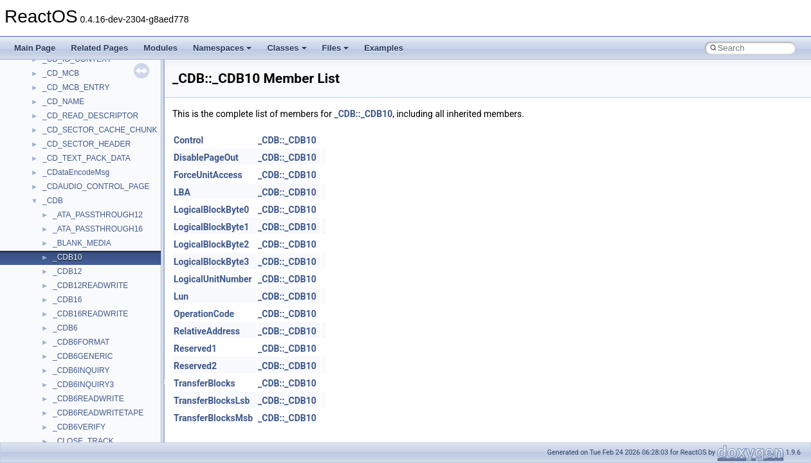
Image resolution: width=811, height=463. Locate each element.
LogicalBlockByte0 (211, 209)
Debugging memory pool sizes (73, 154)
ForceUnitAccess (208, 175)
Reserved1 (195, 348)
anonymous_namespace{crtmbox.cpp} (108, 437)
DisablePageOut (206, 157)
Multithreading (46, 211)
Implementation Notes (59, 239)
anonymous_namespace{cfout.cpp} (102, 423)
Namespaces (222, 48)
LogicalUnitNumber (213, 279)
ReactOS (27, 70)
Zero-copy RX (45, 183)
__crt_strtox (62, 367)
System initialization (55, 197)
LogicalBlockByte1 (211, 227)
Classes (286, 48)
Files (335, 48)
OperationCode (204, 314)
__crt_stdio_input (71, 338)
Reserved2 (195, 366)
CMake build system (56, 126)
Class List (49, 324)
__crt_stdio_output (74, 353)
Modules (160, 48)
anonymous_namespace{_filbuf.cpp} (104, 395)
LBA (182, 192)
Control (188, 140)
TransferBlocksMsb (213, 418)
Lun (181, 296)
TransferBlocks (204, 383)
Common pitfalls (49, 140)
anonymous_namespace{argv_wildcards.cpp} (119, 409)
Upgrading (39, 84)
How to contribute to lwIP (64, 112)
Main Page (34, 48)
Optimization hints (52, 225)
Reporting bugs (48, 169)
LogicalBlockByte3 (211, 262)
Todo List (37, 254)
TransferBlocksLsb (212, 400)
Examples (383, 48)
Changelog (40, 98)
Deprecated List (49, 268)
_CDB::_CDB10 (363, 114)
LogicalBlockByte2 (211, 244)
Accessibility (63, 381)
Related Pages (99, 48)
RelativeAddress (207, 331)
